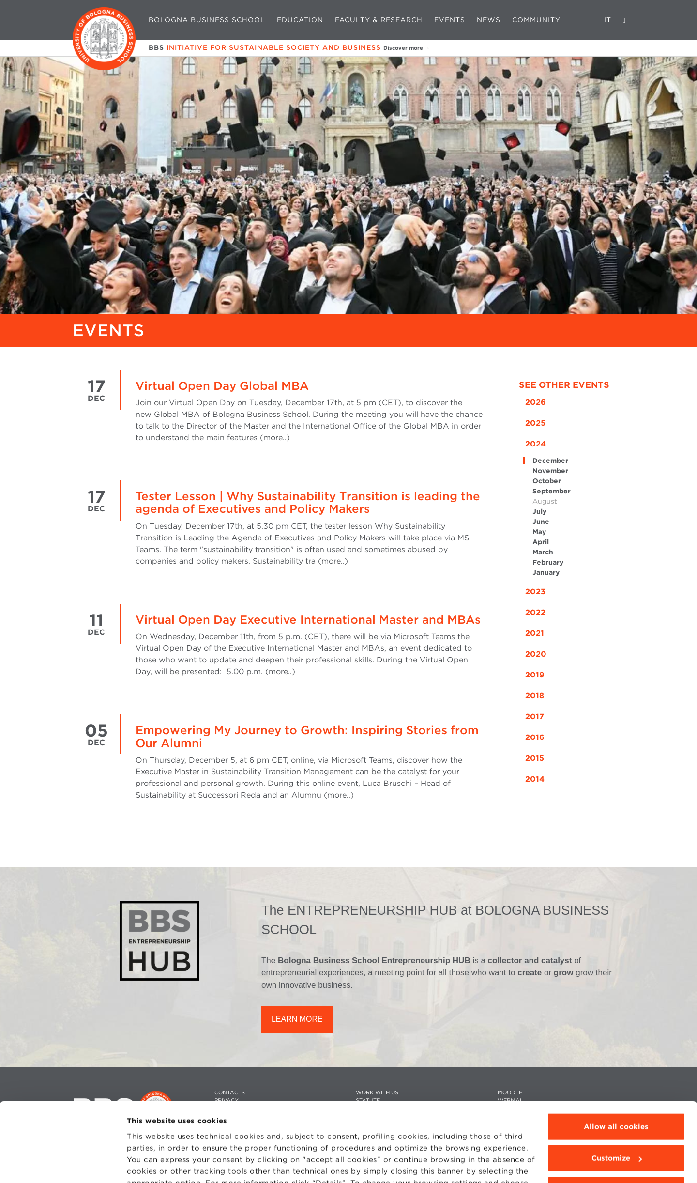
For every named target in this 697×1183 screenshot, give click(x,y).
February (547, 562)
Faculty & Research (379, 20)
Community (536, 20)
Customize (616, 1101)
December (550, 460)
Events (449, 20)
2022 (535, 612)
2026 (535, 402)
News (488, 20)
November (550, 471)
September (551, 491)
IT (607, 20)
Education (300, 20)
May (539, 532)
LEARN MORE (297, 1019)
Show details (151, 1164)
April (540, 542)
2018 (534, 695)
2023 (535, 591)
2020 (535, 654)
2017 (534, 716)
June (540, 521)
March (542, 552)
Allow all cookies (616, 1069)
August (544, 501)
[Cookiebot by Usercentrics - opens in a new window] (62, 1164)
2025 (535, 423)
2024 (535, 443)
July (539, 511)
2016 (535, 737)
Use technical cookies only (616, 1133)
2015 (534, 758)
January (546, 572)
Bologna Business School (207, 20)
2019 (535, 674)
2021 (534, 633)
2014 (535, 779)
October (546, 481)
